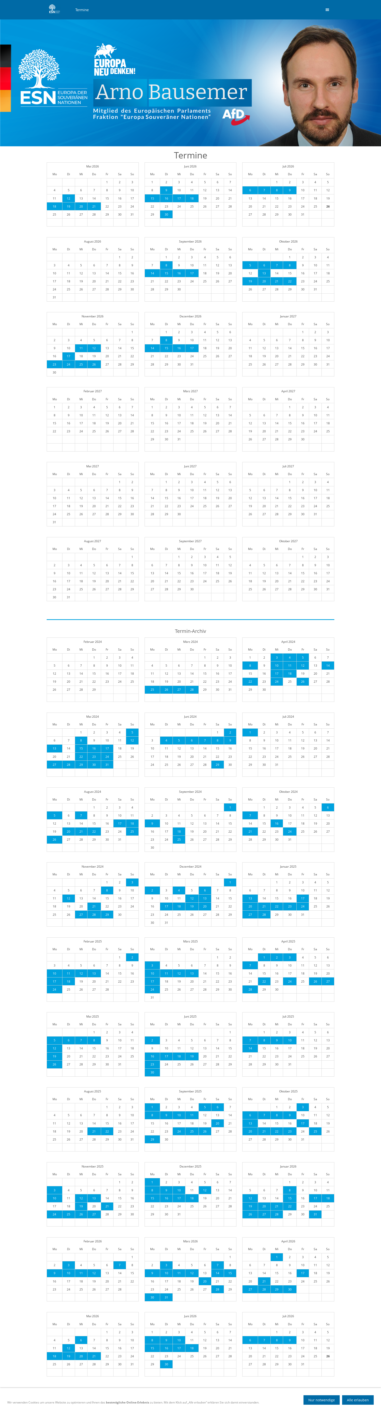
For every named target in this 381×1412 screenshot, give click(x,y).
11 (81, 348)
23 (54, 364)
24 (68, 364)
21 (94, 206)
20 (81, 206)
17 (179, 198)
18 (54, 206)
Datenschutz (178, 1403)
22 (290, 281)
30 (166, 214)
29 (81, 765)
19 (68, 206)
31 (107, 765)
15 (152, 198)
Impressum (203, 1403)
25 (81, 364)
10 (276, 665)
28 (192, 690)
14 (152, 273)
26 (94, 364)
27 (179, 690)
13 (264, 273)
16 (166, 198)
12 (68, 198)
